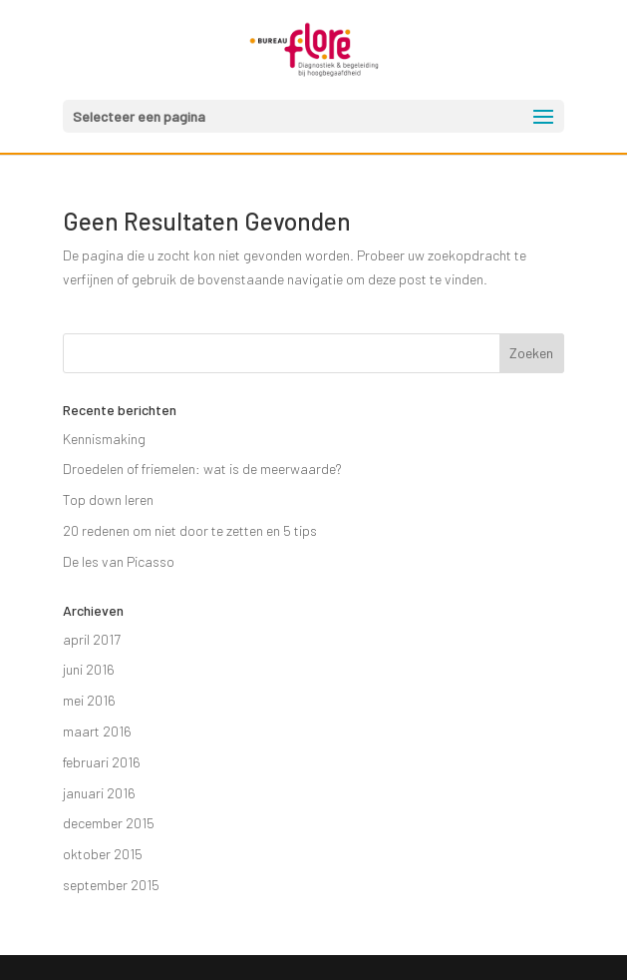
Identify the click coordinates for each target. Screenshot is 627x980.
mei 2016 (89, 700)
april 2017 (92, 639)
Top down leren (108, 499)
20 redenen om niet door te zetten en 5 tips (190, 530)
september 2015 (111, 884)
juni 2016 (89, 669)
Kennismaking (104, 438)
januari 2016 (99, 792)
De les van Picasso (118, 561)
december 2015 (109, 822)
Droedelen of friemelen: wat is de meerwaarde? (202, 468)
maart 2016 (97, 731)
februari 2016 (102, 761)
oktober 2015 (103, 853)
